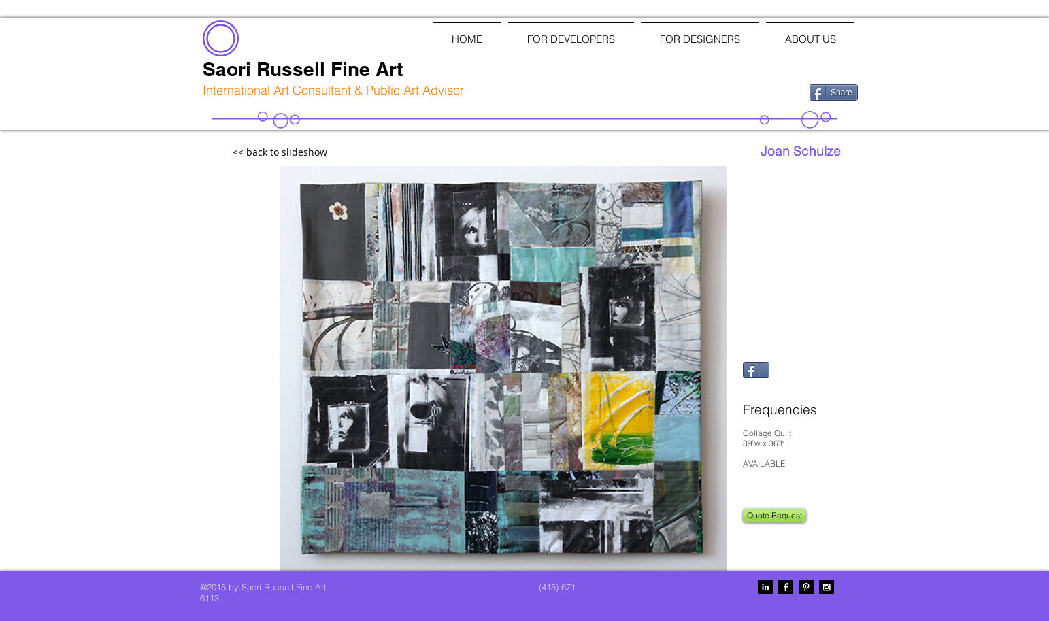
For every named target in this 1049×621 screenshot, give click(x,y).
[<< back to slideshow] (309, 152)
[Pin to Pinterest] (760, 389)
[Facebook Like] (728, 91)
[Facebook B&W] (785, 587)
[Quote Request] (774, 515)
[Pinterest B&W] (806, 587)
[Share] (834, 92)
